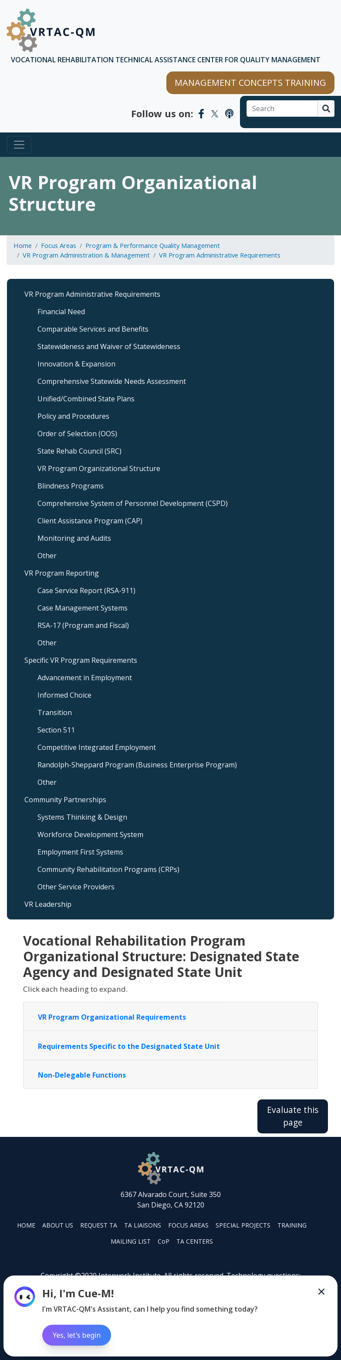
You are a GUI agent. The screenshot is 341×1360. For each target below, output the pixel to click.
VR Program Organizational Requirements (112, 1017)
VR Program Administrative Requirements (219, 255)
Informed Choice (64, 695)
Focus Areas (58, 245)
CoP (163, 1241)
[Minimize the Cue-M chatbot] (321, 1291)
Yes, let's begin (77, 1335)
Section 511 (56, 730)
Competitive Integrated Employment (96, 747)
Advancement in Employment (84, 677)
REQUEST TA (98, 1225)
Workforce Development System (90, 834)
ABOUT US (57, 1225)
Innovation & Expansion (76, 364)
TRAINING (292, 1225)
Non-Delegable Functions (82, 1075)
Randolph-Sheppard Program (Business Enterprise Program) (137, 765)
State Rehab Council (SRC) (79, 451)
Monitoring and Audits (74, 538)
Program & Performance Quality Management (152, 245)
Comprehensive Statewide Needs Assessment (111, 381)
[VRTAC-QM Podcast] (229, 113)
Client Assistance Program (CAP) (89, 521)
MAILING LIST (131, 1241)
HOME (26, 1225)
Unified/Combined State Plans (86, 399)
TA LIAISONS (142, 1225)
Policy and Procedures (73, 416)
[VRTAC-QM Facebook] (201, 113)
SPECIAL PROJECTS (243, 1225)
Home (23, 245)
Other (47, 555)
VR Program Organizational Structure (98, 468)
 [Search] (326, 108)
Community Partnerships (65, 799)
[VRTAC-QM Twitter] (214, 113)
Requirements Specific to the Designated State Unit (129, 1046)
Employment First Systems (80, 852)
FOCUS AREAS (188, 1225)
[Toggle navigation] (19, 144)
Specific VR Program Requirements (80, 660)
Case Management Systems (82, 608)
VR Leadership (47, 904)
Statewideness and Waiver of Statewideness (108, 346)
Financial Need (61, 311)
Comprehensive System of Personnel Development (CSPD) (132, 503)
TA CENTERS (194, 1241)
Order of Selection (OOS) (77, 433)
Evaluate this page (292, 1116)
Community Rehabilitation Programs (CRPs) (108, 869)
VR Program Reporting (61, 573)
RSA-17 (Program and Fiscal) (83, 625)
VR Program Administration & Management (86, 255)
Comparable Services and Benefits (93, 329)
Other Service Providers (76, 887)
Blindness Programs (70, 486)
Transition (54, 712)
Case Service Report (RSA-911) (86, 590)
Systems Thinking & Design (82, 817)
